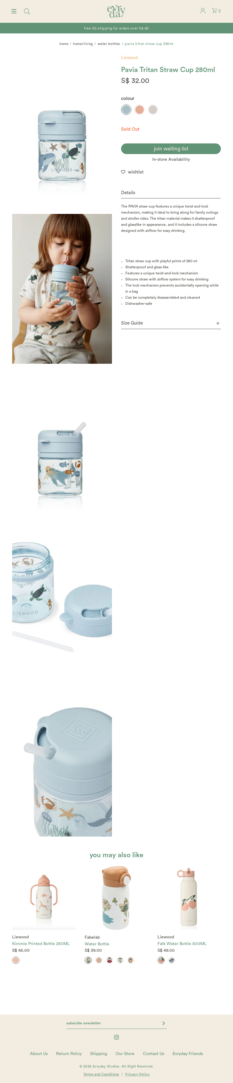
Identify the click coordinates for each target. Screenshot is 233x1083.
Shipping (98, 1054)
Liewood (129, 58)
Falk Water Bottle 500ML (182, 944)
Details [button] (128, 193)
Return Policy (69, 1054)
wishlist (136, 172)
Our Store (125, 1054)
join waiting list (171, 148)
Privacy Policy (137, 1074)
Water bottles (109, 44)
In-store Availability (171, 159)
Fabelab (92, 937)
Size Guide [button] (170, 323)
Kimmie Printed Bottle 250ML (41, 944)
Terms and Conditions (101, 1074)
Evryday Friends (188, 1054)
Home (63, 44)
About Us (39, 1054)
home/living (83, 44)
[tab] (171, 193)
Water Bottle (97, 944)
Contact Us (153, 1054)
